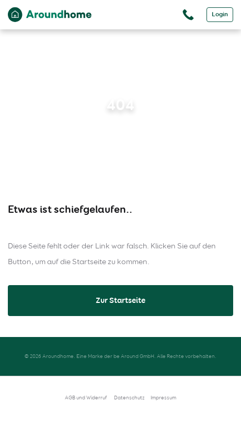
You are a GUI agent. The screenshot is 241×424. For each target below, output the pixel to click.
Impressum (163, 397)
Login (220, 14)
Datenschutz (129, 397)
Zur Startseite (120, 300)
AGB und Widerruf (86, 397)
